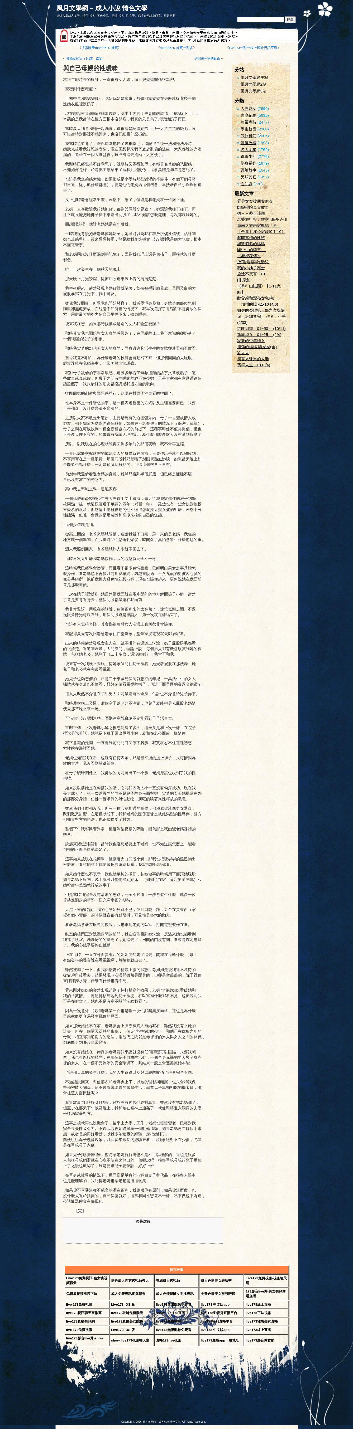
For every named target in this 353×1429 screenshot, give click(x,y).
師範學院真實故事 (253, 207)
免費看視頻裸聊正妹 (81, 1294)
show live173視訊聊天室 (130, 1340)
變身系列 (248, 163)
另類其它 (248, 177)
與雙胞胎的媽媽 (251, 243)
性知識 (246, 184)
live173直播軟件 (168, 1321)
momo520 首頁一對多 (176, 48)
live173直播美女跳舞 (127, 1321)
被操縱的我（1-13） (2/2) (84, 58)
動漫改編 (248, 142)
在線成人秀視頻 (168, 1280)
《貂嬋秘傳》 (249, 255)
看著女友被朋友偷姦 (255, 201)
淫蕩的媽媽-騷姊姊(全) (257, 346)
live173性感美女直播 (262, 1321)
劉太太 (243, 352)
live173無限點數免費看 (173, 1304)
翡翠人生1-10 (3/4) (253, 365)
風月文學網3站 (253, 91)
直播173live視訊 (168, 1340)
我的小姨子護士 (251, 268)
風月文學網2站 (253, 84)
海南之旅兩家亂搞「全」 (259, 225)
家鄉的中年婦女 (251, 340)
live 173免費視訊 (79, 1304)
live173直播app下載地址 (220, 1340)
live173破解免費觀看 (127, 1313)
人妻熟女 (248, 108)
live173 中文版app (215, 1304)
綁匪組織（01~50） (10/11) (261, 328)
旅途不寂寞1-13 (251, 274)
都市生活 (248, 156)
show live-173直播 (170, 1313)
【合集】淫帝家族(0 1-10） (261, 231)
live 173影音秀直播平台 (219, 1313)
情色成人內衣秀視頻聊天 (130, 1280)
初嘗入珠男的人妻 (253, 359)
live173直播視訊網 (80, 1321)
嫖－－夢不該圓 (251, 213)
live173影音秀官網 (260, 1340)
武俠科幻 (248, 136)
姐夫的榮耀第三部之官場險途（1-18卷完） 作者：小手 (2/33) (261, 316)
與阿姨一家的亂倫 (207, 58)
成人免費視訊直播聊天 (128, 1294)
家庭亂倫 (248, 115)
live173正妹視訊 (258, 1313)
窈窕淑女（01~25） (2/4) (259, 334)
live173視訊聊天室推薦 (84, 1313)
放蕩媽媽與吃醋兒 (253, 262)
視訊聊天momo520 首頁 (99, 48)
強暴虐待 (143, 1221)
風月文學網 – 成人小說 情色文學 (101, 8)
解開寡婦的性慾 (251, 237)
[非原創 (243, 280)
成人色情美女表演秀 (216, 1280)
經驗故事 (248, 170)
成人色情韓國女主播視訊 (175, 1294)
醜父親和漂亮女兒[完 (255, 298)
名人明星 (248, 149)
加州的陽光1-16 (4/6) (257, 304)
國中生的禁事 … (251, 249)
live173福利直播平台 (217, 1321)
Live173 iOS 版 (123, 1304)
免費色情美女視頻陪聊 (218, 1294)
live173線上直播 (258, 1304)
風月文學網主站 (254, 77)
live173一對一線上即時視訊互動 (253, 48)
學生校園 (248, 129)
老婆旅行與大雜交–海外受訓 (262, 219)
